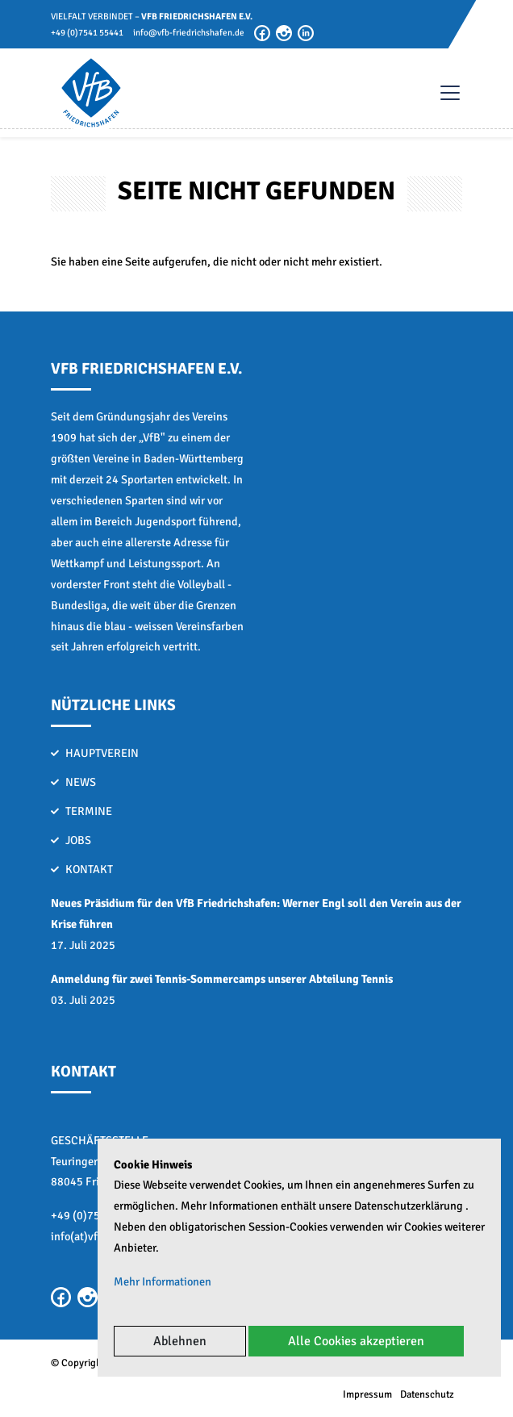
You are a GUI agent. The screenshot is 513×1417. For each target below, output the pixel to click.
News (80, 782)
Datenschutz (427, 1394)
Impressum (367, 1394)
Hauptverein (102, 753)
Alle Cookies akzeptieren (356, 1341)
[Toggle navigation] (442, 93)
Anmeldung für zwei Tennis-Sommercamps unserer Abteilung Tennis (222, 979)
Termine (88, 811)
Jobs (78, 840)
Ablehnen (179, 1341)
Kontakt (89, 869)
